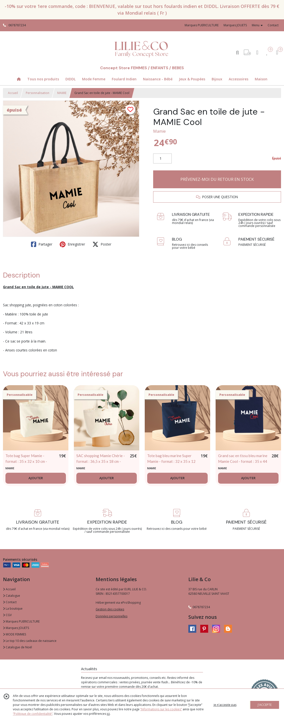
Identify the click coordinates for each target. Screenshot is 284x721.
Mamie (159, 131)
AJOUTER (35, 478)
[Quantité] (162, 158)
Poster (101, 244)
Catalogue (11, 596)
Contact (273, 25)
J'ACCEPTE (265, 705)
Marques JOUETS (16, 628)
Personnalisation (37, 93)
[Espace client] (257, 52)
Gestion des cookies (110, 609)
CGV (7, 615)
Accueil (13, 93)
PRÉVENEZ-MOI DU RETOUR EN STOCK (217, 179)
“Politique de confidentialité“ (33, 714)
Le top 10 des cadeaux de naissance (30, 641)
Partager (41, 244)
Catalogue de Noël (17, 647)
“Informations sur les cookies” (161, 709)
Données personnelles (111, 616)
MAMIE (61, 93)
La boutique (13, 608)
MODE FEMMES (14, 634)
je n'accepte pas (225, 705)
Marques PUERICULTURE (21, 621)
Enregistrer (72, 244)
